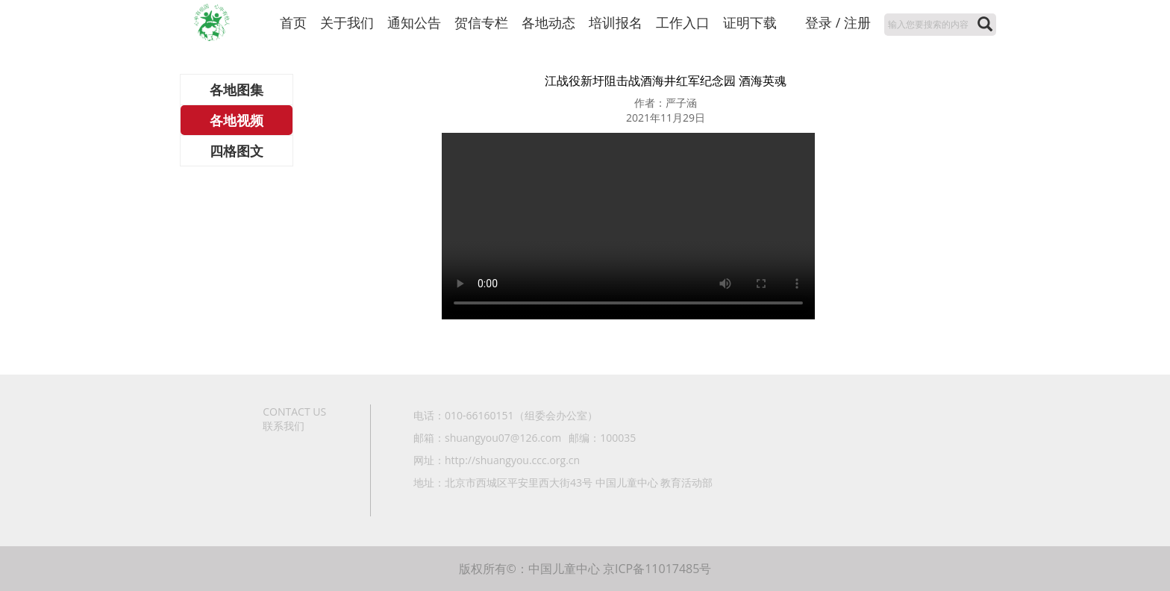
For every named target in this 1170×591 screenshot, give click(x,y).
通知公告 (414, 22)
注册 (857, 22)
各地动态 (548, 22)
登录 (818, 22)
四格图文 (236, 151)
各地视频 (236, 120)
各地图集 (236, 89)
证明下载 (750, 22)
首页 (293, 22)
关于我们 (347, 22)
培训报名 (615, 22)
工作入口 (683, 22)
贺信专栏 (481, 22)
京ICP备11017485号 (657, 568)
